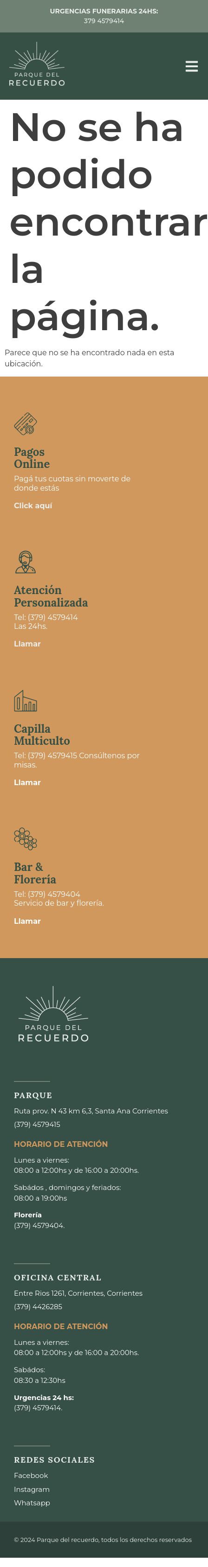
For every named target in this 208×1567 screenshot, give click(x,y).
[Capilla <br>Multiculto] (25, 700)
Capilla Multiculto (42, 735)
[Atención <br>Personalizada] (25, 562)
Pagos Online (32, 458)
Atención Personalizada (51, 596)
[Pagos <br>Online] (25, 423)
